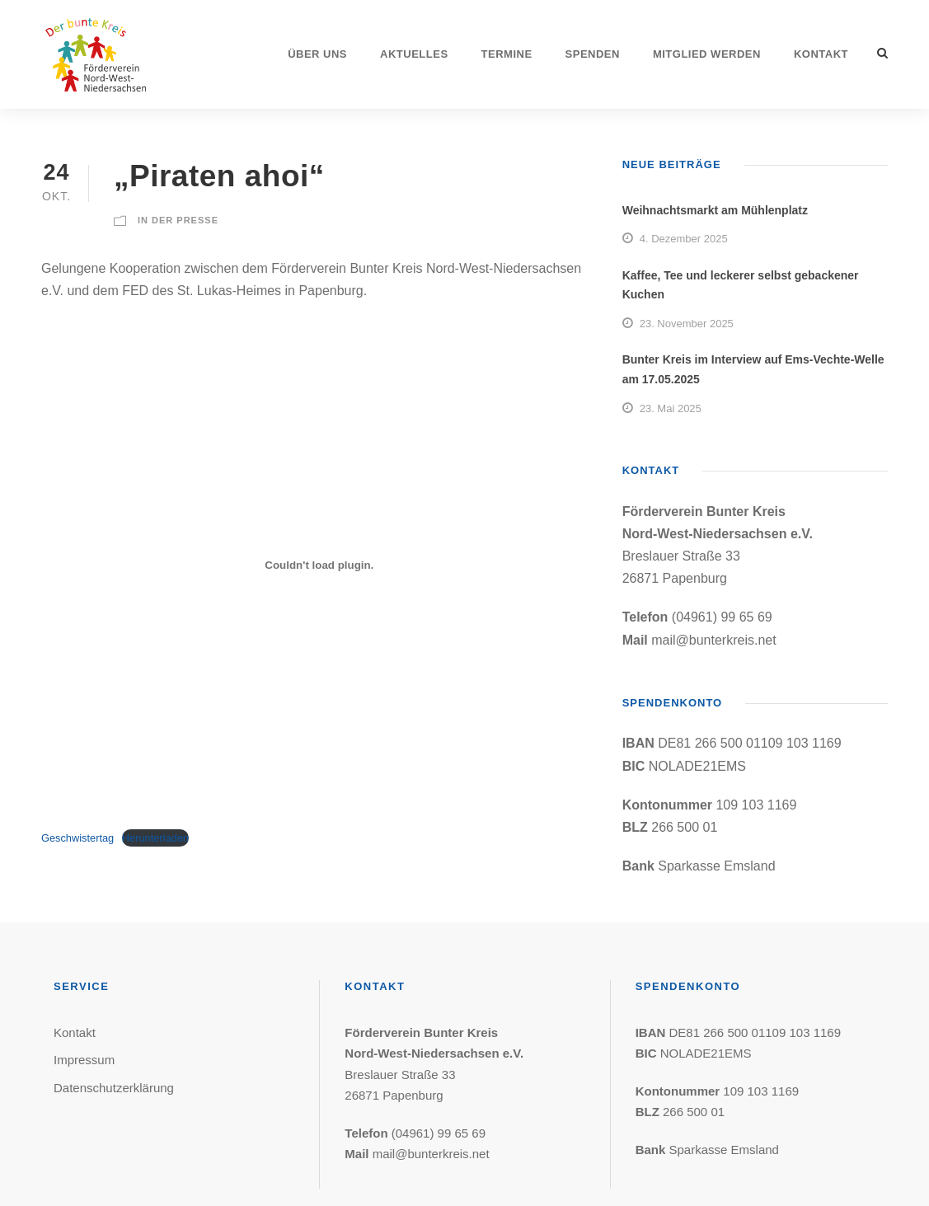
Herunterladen (155, 838)
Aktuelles (414, 54)
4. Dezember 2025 (684, 238)
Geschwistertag (77, 838)
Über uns (317, 54)
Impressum (84, 1060)
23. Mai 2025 (670, 408)
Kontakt (821, 54)
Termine (507, 54)
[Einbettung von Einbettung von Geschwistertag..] (319, 565)
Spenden (592, 54)
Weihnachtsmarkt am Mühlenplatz (715, 210)
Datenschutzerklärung (114, 1088)
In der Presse (178, 220)
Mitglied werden (707, 54)
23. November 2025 (687, 323)
